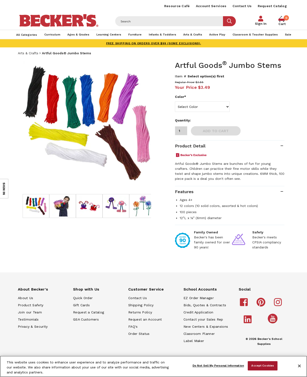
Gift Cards (81, 305)
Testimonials (28, 319)
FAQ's (133, 326)
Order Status (139, 334)
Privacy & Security (33, 326)
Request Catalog (272, 6)
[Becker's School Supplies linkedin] (248, 321)
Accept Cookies (262, 365)
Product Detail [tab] (190, 145)
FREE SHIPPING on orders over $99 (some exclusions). (153, 43)
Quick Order (83, 298)
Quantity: (183, 120)
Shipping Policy (141, 305)
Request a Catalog (88, 312)
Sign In (261, 23)
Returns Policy (140, 312)
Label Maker (193, 341)
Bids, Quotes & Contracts (204, 305)
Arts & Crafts (28, 53)
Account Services (211, 6)
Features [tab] (184, 191)
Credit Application (198, 312)
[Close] (299, 366)
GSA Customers (86, 319)
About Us (25, 298)
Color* (180, 97)
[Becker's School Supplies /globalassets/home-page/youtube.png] (273, 323)
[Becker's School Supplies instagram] (278, 304)
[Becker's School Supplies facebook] (244, 304)
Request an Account (145, 319)
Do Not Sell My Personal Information (218, 365)
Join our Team (30, 312)
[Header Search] (169, 21)
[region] (153, 366)
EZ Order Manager (198, 298)
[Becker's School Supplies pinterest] (262, 304)
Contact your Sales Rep (203, 319)
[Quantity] (181, 130)
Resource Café (177, 6)
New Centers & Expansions (205, 326)
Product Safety (30, 305)
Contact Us (242, 6)
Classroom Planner (199, 334)
